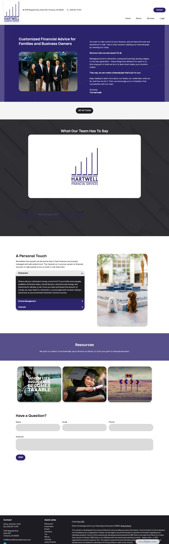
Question (20, 430)
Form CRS (80, 515)
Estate (47, 522)
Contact (159, 3)
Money (47, 530)
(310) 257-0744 (74, 3)
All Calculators (50, 540)
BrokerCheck (126, 519)
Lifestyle (22, 300)
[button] (128, 11)
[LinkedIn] (149, 3)
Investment (48, 519)
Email (64, 415)
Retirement (23, 266)
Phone (111, 415)
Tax (45, 527)
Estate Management (27, 294)
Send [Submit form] (20, 450)
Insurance (48, 525)
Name (18, 415)
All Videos (48, 537)
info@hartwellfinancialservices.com (17, 533)
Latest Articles (50, 535)
